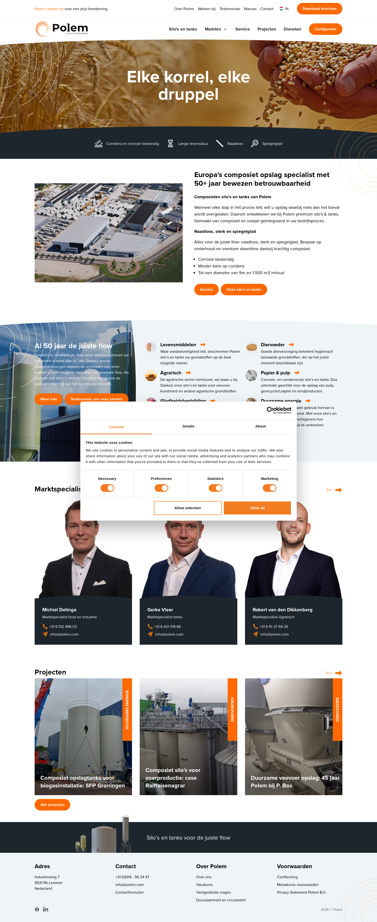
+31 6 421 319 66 (164, 626)
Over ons (203, 876)
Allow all (257, 508)
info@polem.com (60, 634)
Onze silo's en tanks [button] (243, 289)
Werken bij (207, 8)
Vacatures (204, 884)
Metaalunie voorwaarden (298, 884)
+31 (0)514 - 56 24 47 (132, 876)
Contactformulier (129, 892)
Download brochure (320, 8)
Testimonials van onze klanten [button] (96, 399)
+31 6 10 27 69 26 (270, 626)
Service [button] (206, 289)
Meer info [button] (48, 399)
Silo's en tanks (183, 29)
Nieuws (250, 8)
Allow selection (187, 508)
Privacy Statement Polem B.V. (301, 892)
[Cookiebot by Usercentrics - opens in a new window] (270, 410)
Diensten (292, 29)
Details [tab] (188, 426)
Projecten (267, 29)
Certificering (287, 876)
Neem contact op (49, 8)
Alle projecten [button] (52, 804)
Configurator (326, 29)
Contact (267, 8)
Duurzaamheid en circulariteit (221, 900)
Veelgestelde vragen (213, 892)
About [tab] (260, 426)
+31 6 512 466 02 (59, 626)
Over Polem (184, 8)
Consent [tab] (116, 427)
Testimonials (230, 8)
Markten (216, 29)
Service (242, 29)
